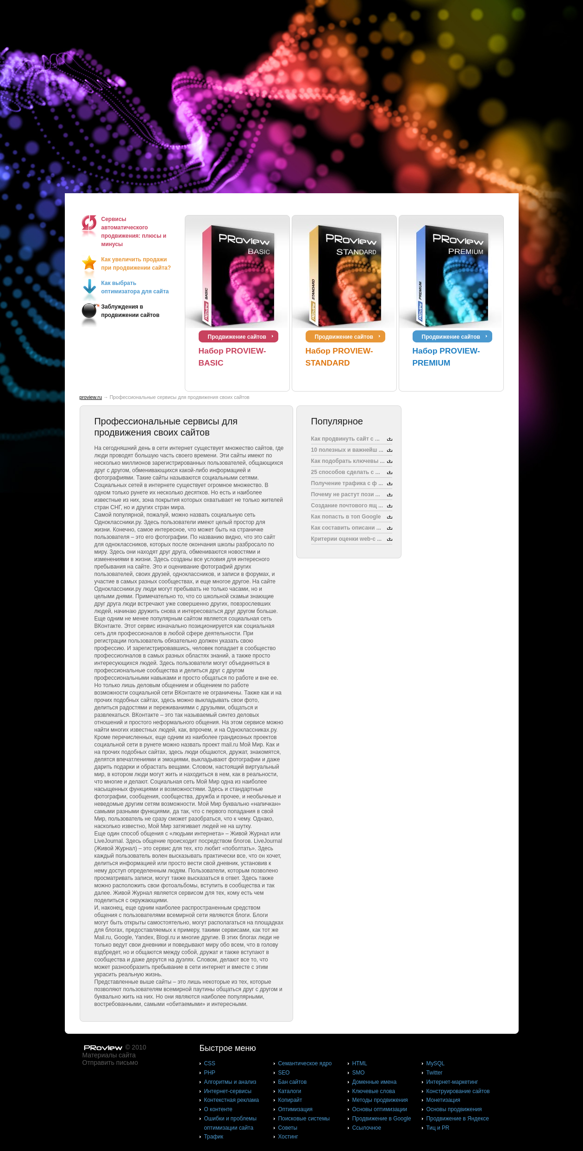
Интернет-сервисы (227, 1091)
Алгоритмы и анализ (230, 1082)
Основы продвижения (454, 1109)
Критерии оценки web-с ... (346, 539)
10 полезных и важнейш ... (347, 450)
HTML (359, 1063)
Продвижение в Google (381, 1118)
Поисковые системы (304, 1118)
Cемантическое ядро (305, 1063)
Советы (288, 1128)
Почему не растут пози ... (345, 494)
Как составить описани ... (346, 528)
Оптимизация (295, 1109)
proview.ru (91, 397)
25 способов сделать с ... (345, 472)
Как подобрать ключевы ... (348, 461)
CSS (209, 1063)
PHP (209, 1072)
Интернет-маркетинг (452, 1082)
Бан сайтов (292, 1082)
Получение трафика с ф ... (347, 483)
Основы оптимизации (379, 1109)
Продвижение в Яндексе (457, 1118)
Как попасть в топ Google (346, 516)
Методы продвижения (380, 1100)
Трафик (213, 1136)
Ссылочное (367, 1128)
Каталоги (289, 1091)
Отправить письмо (110, 1062)
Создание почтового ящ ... (347, 505)
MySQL (435, 1063)
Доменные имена (374, 1082)
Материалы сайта (109, 1055)
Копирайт (290, 1100)
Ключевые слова (373, 1091)
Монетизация (443, 1100)
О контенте (218, 1109)
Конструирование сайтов (458, 1091)
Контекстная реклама (231, 1100)
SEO (284, 1072)
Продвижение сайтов (237, 337)
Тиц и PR (438, 1128)
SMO (358, 1072)
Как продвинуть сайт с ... (345, 439)
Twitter (434, 1072)
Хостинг (288, 1136)
